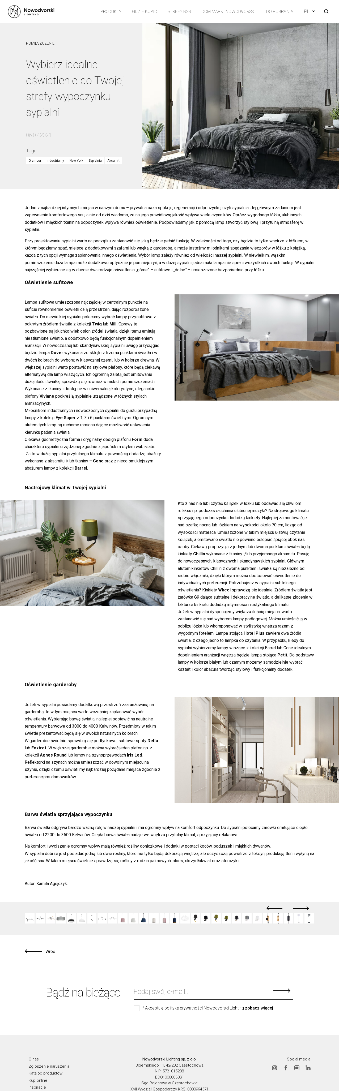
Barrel (81, 468)
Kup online (38, 1080)
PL (309, 11)
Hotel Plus (254, 633)
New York (76, 160)
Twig (97, 324)
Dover (57, 352)
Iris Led (134, 755)
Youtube (297, 1068)
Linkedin (308, 1068)
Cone (98, 460)
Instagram (274, 1068)
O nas (34, 1059)
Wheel (224, 589)
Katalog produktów (45, 1073)
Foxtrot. (39, 747)
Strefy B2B (179, 11)
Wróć (50, 951)
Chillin (199, 553)
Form (137, 439)
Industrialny (55, 160)
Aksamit (113, 160)
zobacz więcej (259, 1008)
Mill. (113, 324)
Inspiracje (37, 1087)
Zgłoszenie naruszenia (49, 1066)
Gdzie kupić (144, 11)
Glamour (35, 160)
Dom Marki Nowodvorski (229, 11)
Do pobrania (279, 11)
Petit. (282, 655)
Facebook (285, 1068)
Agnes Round (53, 755)
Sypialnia (95, 160)
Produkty (110, 11)
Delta (152, 740)
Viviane (47, 396)
